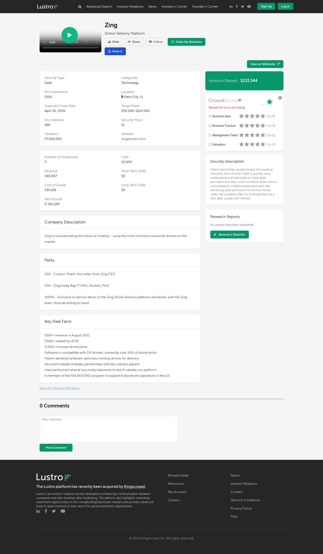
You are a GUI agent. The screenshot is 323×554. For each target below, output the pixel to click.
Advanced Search (99, 6)
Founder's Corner (205, 6)
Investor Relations (130, 6)
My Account (177, 492)
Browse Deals (178, 475)
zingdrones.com (133, 139)
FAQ (234, 517)
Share (134, 41)
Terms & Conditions (245, 500)
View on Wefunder (265, 64)
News (152, 6)
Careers (174, 500)
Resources (176, 484)
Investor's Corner (174, 6)
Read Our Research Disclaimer (60, 388)
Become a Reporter (229, 234)
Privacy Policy (241, 508)
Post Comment (56, 447)
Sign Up (266, 6)
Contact (237, 492)
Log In (285, 6)
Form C (115, 51)
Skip (271, 116)
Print (113, 41)
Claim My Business (186, 41)
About (235, 475)
